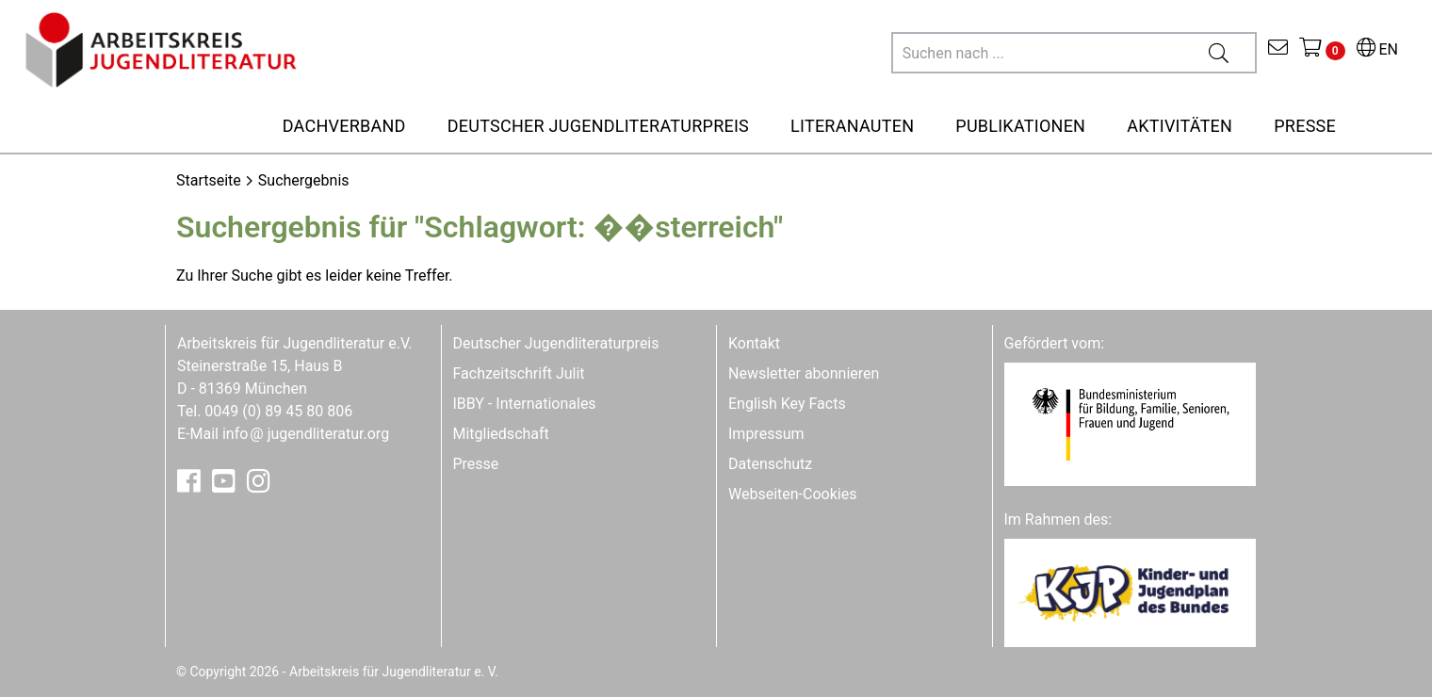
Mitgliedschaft (501, 434)
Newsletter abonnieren (803, 373)
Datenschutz (770, 464)
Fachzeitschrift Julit (519, 373)
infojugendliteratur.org (305, 434)
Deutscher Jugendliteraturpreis (556, 343)
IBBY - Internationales (524, 404)
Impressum (766, 434)
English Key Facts (787, 404)
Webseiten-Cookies (792, 494)
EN (1377, 49)
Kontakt (754, 343)
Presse (476, 464)
